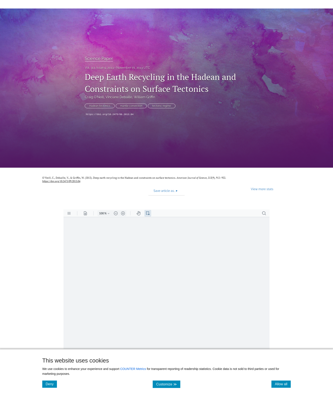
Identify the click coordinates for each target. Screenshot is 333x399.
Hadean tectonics (99, 105)
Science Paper (99, 58)
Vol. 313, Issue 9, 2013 (99, 67)
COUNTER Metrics (133, 369)
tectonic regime (161, 105)
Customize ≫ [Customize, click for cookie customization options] (168, 384)
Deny (51, 384)
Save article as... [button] (165, 190)
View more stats (262, 189)
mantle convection (131, 105)
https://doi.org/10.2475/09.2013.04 (109, 114)
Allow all (283, 384)
